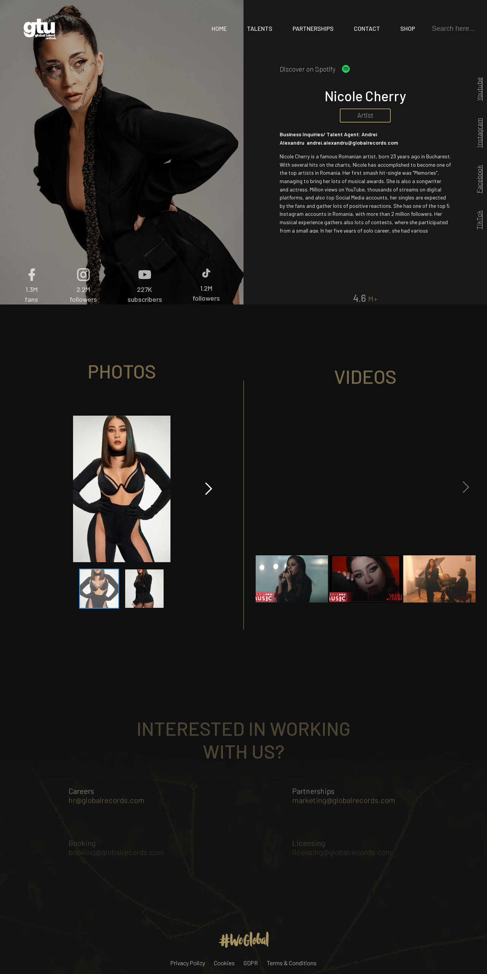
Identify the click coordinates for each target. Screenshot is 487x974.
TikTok (479, 220)
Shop (407, 28)
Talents (259, 28)
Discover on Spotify (315, 69)
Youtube (479, 89)
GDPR (251, 963)
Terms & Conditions (292, 963)
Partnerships (313, 28)
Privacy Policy (187, 963)
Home (219, 28)
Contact (367, 28)
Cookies (224, 963)
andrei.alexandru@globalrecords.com (352, 142)
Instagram (479, 133)
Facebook (479, 179)
